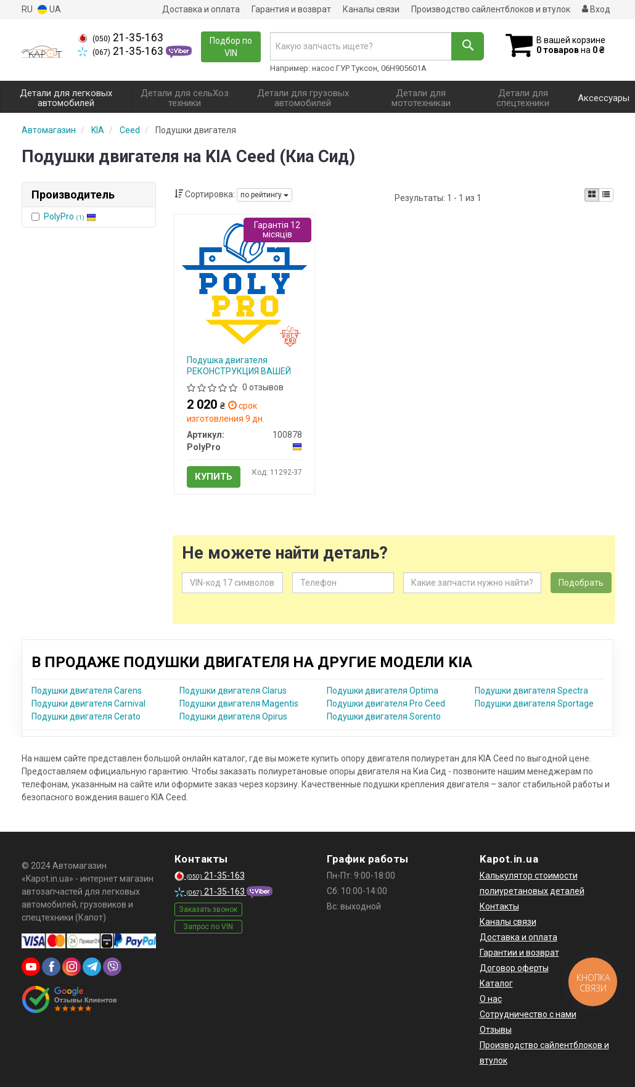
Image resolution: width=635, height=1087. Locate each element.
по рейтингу (264, 195)
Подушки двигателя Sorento (384, 716)
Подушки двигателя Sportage (534, 703)
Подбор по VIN (231, 47)
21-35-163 (120, 37)
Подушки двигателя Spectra (531, 690)
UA (49, 9)
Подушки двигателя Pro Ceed (386, 703)
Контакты (499, 906)
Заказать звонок (208, 909)
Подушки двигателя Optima (382, 690)
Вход (596, 9)
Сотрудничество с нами (528, 1014)
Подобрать (581, 583)
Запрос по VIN (208, 926)
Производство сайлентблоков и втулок (490, 9)
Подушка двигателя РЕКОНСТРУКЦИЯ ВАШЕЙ (239, 365)
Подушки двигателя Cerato (86, 716)
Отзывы (496, 1030)
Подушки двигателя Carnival (88, 703)
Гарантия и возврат (291, 9)
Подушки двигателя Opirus (233, 716)
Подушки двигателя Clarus (233, 690)
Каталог (496, 983)
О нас (491, 999)
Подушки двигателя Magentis (238, 703)
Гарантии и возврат (519, 953)
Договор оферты (514, 968)
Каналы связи (371, 9)
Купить (213, 476)
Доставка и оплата (201, 9)
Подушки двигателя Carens (86, 690)
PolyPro (70, 216)
